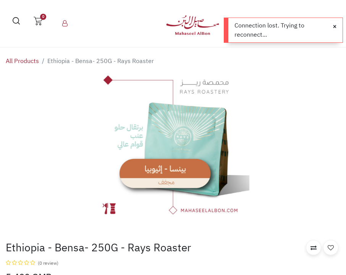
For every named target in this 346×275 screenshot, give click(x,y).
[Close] (335, 27)
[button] (313, 247)
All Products (22, 61)
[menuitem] (65, 23)
